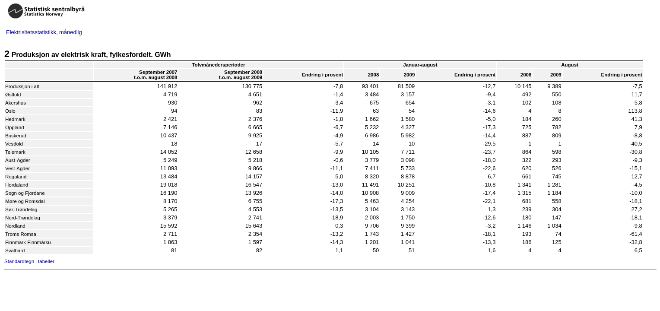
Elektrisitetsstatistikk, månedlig (44, 32)
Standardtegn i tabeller (29, 261)
